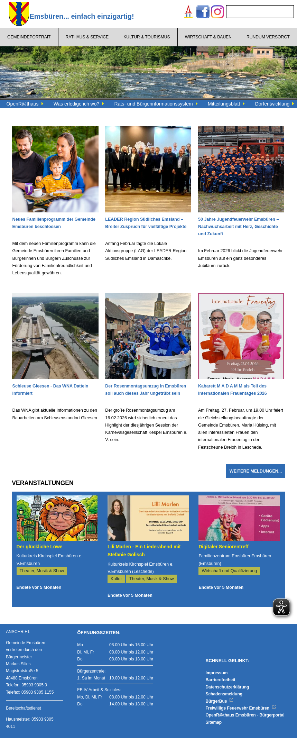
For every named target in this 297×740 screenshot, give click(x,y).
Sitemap (213, 724)
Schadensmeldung (223, 695)
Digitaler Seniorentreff (223, 548)
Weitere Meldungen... (256, 473)
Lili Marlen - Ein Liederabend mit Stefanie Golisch (144, 552)
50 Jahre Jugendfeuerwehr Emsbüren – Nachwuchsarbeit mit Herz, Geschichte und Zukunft (238, 227)
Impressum (216, 674)
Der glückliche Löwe (40, 548)
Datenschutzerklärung (227, 688)
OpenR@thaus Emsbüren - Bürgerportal (244, 716)
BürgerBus (219, 703)
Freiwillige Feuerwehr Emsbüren (240, 709)
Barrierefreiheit (220, 681)
